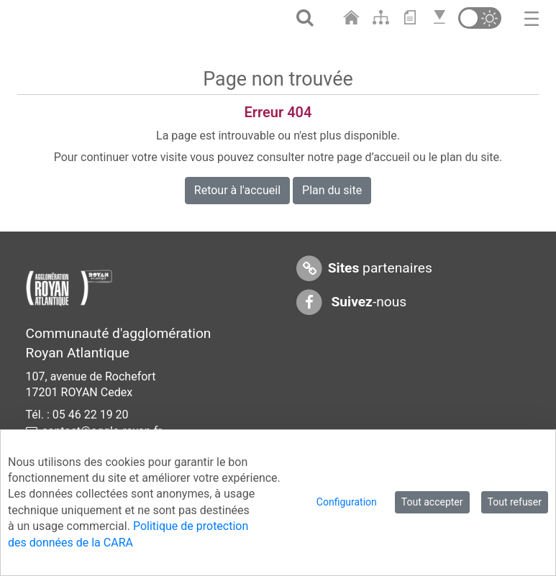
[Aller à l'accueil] (353, 17)
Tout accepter (432, 502)
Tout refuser (515, 502)
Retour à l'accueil (237, 190)
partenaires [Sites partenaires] (363, 268)
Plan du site (332, 190)
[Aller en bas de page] (441, 17)
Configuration (346, 502)
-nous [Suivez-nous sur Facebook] (351, 302)
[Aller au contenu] (413, 17)
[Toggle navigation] (531, 17)
